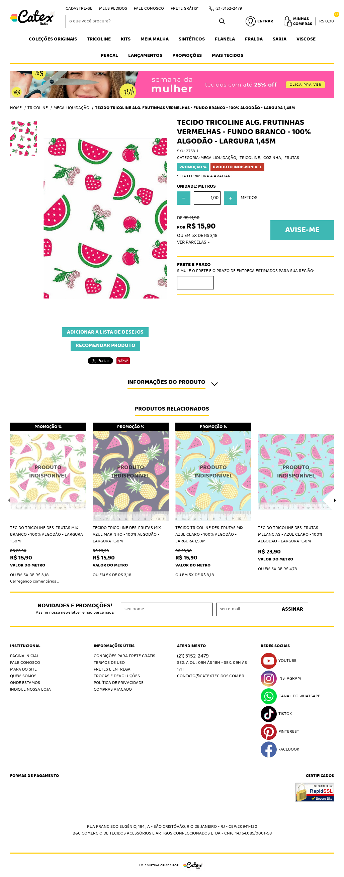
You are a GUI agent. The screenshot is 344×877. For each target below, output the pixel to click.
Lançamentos (145, 56)
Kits (126, 39)
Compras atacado (113, 689)
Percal (109, 56)
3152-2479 (229, 8)
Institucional (25, 646)
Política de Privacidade (119, 683)
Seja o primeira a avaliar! (204, 176)
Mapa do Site (23, 669)
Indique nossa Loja (30, 689)
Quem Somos (23, 676)
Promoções (187, 56)
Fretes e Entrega (112, 669)
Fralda (254, 39)
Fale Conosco (149, 8)
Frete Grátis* (184, 8)
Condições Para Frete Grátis (124, 656)
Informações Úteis (114, 646)
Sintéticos (192, 39)
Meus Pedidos (113, 8)
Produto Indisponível (48, 472)
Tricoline (99, 39)
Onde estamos (25, 683)
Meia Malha (155, 39)
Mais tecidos (227, 56)
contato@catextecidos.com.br (210, 676)
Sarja (279, 39)
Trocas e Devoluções (117, 676)
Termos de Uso (109, 663)
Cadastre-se (79, 8)
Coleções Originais (53, 39)
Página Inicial (24, 656)
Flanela (225, 39)
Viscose (306, 39)
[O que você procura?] (221, 21)
